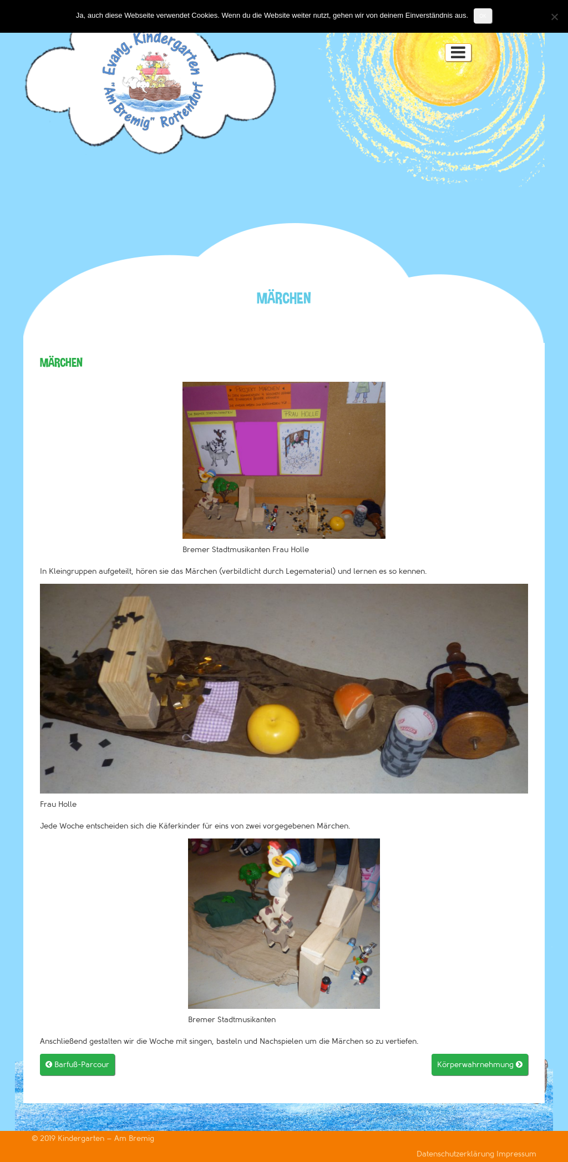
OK (482, 15)
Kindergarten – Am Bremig (106, 1138)
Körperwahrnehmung (480, 1064)
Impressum (516, 1154)
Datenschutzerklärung (456, 1154)
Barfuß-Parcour (77, 1064)
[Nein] (554, 16)
